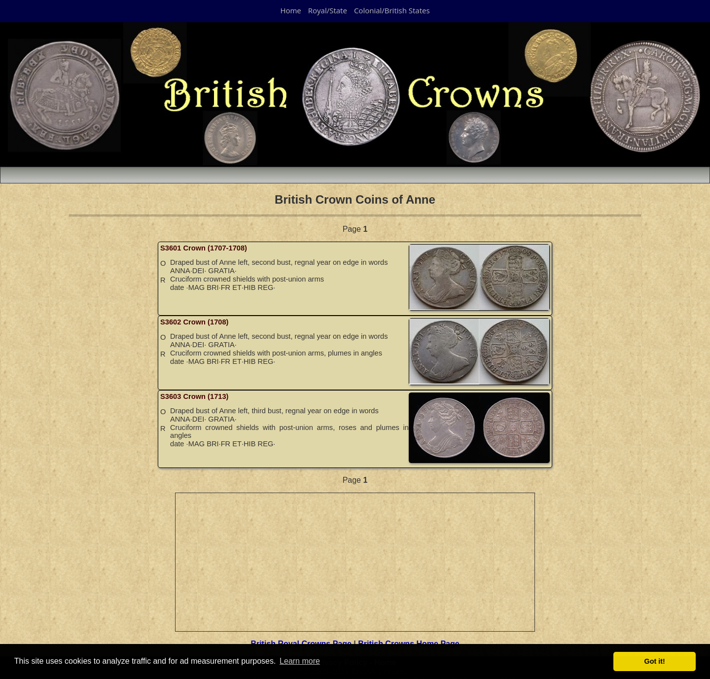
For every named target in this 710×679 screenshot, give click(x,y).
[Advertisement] (355, 562)
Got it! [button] (654, 661)
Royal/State (327, 10)
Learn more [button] (300, 661)
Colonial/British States (392, 10)
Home (290, 10)
